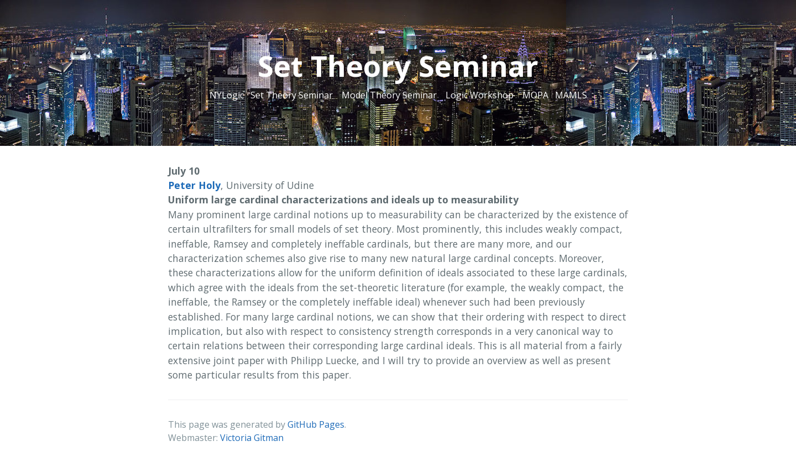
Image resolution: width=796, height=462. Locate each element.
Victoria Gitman (252, 438)
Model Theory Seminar (389, 95)
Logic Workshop (480, 95)
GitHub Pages (315, 424)
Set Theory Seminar (291, 95)
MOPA (535, 95)
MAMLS (571, 95)
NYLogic (227, 95)
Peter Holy (194, 185)
